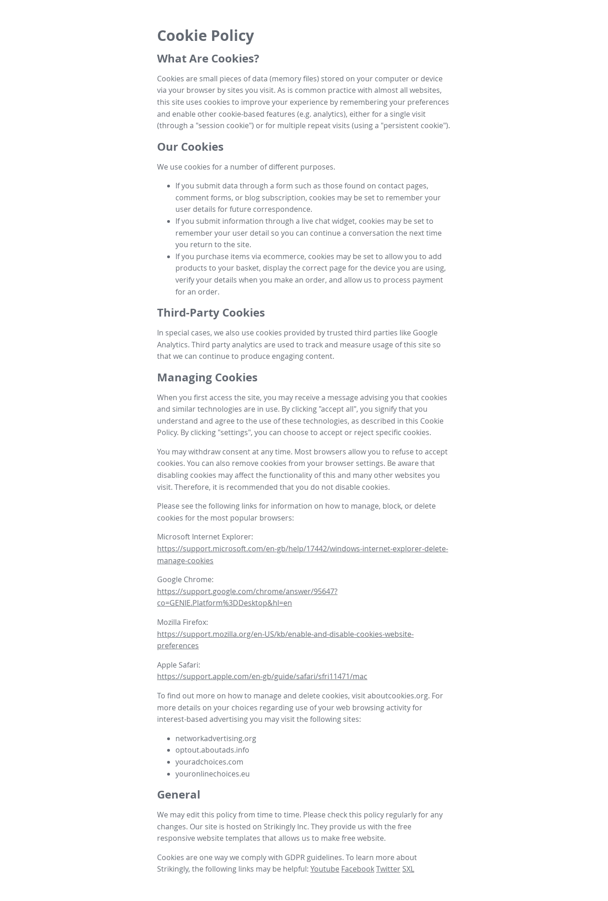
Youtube (324, 869)
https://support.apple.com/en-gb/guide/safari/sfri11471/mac (262, 676)
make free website (352, 838)
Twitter (388, 869)
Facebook (357, 869)
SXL (408, 869)
